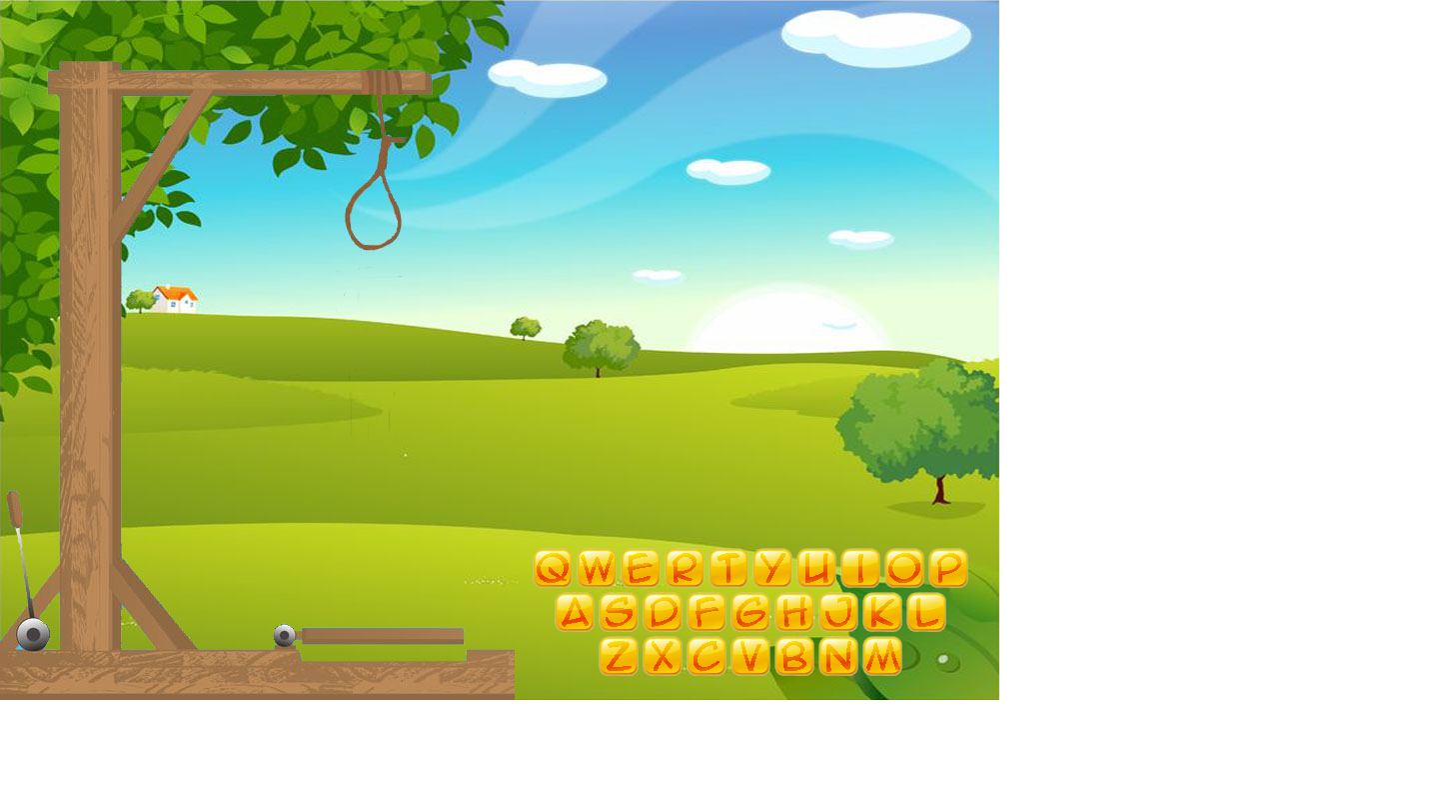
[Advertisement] (499, 763)
